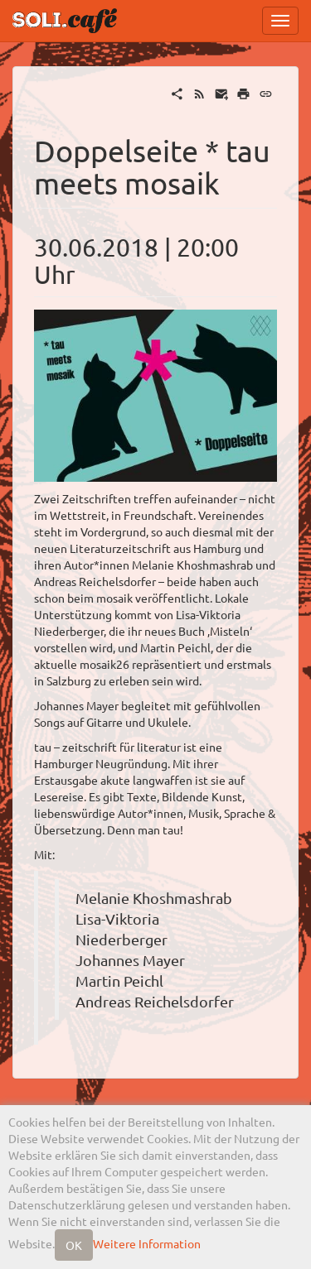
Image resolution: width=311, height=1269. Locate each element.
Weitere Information (147, 1243)
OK (74, 1245)
